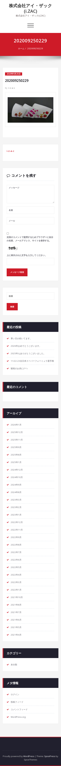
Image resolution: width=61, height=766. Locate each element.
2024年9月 (16, 484)
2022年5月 (16, 567)
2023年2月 (16, 507)
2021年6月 (16, 619)
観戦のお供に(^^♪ (19, 368)
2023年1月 (16, 514)
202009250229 (35, 48)
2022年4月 (16, 574)
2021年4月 (16, 634)
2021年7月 (16, 612)
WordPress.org (18, 716)
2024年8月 (16, 492)
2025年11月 (17, 439)
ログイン (15, 694)
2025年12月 (17, 432)
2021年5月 (16, 627)
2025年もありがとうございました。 (28, 353)
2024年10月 (17, 477)
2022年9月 (16, 537)
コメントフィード (19, 709)
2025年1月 (16, 462)
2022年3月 (16, 582)
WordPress (28, 756)
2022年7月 (16, 552)
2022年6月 (16, 559)
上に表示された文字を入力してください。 (27, 255)
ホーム (21, 48)
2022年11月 (17, 529)
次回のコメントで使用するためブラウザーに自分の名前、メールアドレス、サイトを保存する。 (30, 239)
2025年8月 (16, 454)
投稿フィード (17, 701)
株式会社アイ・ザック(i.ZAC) (30, 8)
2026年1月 (16, 424)
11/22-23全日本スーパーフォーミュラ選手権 (32, 360)
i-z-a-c (11, 88)
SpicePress (49, 756)
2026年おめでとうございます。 (26, 345)
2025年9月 (16, 447)
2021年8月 (16, 604)
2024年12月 (17, 469)
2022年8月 (16, 544)
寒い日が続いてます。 (21, 338)
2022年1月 (16, 589)
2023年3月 (16, 499)
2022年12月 (17, 522)
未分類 (14, 664)
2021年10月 (17, 597)
